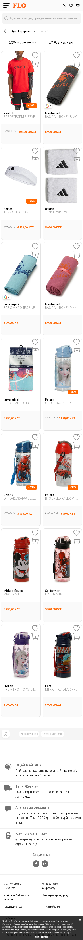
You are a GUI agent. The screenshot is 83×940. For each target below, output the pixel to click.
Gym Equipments (52, 733)
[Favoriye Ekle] (35, 55)
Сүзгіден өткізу (22, 42)
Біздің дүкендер (13, 906)
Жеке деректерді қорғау (55, 895)
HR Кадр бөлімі (51, 906)
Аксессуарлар (29, 733)
